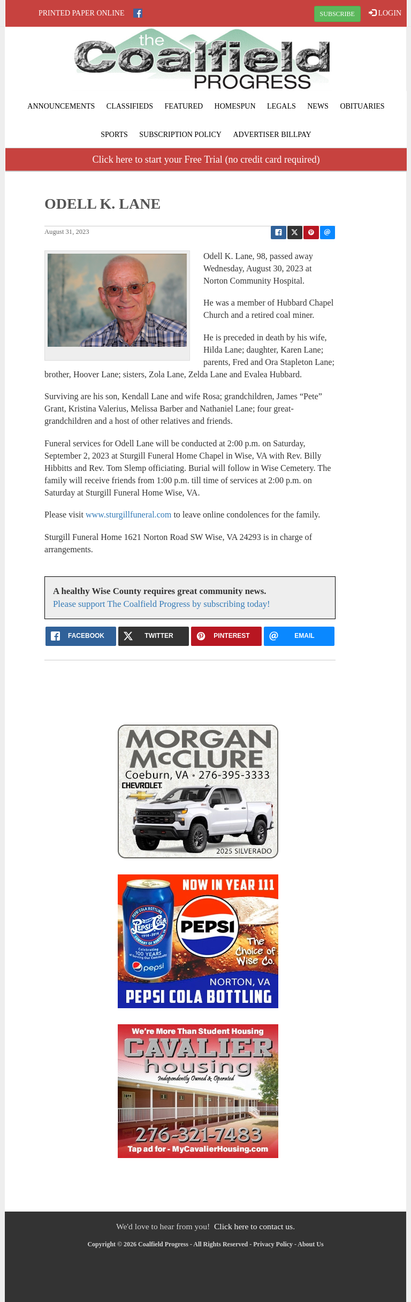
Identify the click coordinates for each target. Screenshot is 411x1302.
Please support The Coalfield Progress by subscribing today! (161, 604)
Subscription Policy (180, 135)
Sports (114, 135)
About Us (310, 1244)
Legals (281, 106)
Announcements (61, 106)
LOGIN (385, 13)
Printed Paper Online (82, 13)
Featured (183, 106)
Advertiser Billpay (272, 135)
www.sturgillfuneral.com (128, 514)
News (318, 106)
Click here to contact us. (254, 1226)
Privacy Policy (273, 1244)
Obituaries (362, 106)
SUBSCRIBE (337, 14)
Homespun (235, 106)
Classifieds (129, 106)
